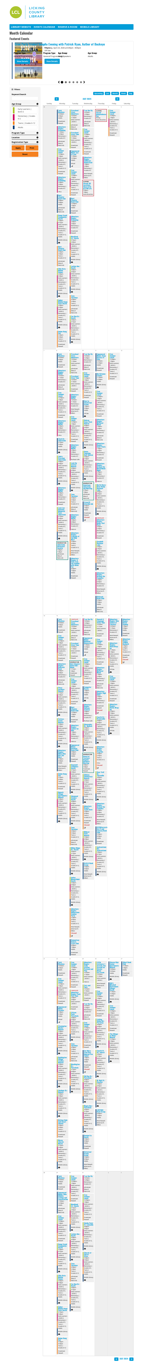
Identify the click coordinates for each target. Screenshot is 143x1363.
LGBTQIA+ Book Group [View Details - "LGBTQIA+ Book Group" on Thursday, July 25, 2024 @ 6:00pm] (101, 1111)
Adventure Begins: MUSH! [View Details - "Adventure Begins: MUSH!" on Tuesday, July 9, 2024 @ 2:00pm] (75, 446)
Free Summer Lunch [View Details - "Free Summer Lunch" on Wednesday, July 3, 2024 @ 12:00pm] (87, 130)
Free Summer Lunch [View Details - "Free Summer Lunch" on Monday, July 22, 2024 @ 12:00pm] (61, 980)
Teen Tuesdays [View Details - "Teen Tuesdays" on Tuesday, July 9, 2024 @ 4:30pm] (74, 495)
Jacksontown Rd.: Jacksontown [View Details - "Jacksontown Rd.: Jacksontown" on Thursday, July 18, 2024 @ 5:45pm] (101, 848)
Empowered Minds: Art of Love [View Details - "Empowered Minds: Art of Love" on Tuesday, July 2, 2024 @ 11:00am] (75, 152)
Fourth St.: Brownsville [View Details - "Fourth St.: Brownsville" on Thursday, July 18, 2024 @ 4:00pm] (101, 718)
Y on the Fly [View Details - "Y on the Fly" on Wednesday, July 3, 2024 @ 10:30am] (88, 110)
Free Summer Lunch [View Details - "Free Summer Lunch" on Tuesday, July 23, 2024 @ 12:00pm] (74, 964)
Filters (17, 89)
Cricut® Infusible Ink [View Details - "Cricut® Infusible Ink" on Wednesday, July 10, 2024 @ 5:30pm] (88, 503)
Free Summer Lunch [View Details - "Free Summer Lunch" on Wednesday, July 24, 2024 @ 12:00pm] (87, 1024)
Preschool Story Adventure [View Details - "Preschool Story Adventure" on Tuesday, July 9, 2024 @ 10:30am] (75, 355)
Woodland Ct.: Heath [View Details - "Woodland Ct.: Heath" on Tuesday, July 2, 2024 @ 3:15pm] (75, 237)
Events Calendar (44, 26)
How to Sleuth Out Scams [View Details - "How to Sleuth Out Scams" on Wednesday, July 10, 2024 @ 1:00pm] (88, 402)
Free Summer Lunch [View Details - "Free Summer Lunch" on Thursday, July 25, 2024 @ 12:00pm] (100, 992)
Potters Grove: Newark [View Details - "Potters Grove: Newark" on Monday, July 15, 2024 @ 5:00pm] (61, 720)
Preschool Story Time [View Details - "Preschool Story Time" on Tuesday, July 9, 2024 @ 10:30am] (75, 377)
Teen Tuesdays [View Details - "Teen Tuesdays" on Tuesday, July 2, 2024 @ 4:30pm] (74, 296)
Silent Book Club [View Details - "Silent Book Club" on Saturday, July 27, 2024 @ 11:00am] (127, 963)
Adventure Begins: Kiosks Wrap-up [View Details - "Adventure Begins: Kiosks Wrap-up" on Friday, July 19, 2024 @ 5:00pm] (114, 706)
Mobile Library (89, 26)
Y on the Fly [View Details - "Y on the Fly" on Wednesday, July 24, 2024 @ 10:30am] (88, 1004)
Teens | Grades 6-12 (26, 123)
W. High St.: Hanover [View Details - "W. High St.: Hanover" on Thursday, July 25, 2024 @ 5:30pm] (101, 1081)
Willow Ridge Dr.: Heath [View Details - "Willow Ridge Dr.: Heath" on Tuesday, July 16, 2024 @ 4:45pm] (75, 848)
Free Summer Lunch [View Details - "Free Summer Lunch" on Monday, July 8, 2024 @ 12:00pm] (61, 394)
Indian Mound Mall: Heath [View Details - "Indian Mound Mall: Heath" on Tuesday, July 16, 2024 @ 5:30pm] (75, 879)
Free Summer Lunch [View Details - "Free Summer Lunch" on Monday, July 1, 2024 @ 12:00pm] (61, 150)
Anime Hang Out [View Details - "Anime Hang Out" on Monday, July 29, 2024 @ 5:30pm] (62, 1339)
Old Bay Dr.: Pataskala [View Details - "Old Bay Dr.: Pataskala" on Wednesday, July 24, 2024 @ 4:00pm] (88, 1077)
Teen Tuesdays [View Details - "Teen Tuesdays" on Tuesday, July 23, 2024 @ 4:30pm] (74, 1044)
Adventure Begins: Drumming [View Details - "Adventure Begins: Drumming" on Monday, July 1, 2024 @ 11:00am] (62, 128)
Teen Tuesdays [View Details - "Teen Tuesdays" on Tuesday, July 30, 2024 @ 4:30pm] (74, 1264)
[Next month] (117, 99)
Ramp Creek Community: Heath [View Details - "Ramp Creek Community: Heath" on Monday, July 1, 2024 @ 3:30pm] (62, 217)
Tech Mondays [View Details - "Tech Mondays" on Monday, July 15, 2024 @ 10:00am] (61, 620)
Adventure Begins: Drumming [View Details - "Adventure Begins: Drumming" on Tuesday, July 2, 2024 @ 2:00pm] (75, 218)
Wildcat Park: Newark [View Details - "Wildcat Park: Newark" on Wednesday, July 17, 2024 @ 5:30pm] (86, 833)
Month (115, 93)
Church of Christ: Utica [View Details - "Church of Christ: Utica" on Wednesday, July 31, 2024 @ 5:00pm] (87, 1254)
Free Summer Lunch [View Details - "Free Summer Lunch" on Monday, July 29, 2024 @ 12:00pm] (61, 1217)
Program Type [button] (18, 133)
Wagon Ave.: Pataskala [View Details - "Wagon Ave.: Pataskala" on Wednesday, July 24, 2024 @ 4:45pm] (88, 1106)
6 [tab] (81, 82)
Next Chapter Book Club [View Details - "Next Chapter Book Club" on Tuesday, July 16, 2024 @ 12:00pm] (74, 708)
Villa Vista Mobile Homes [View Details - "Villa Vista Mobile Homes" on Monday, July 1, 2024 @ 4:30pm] (62, 270)
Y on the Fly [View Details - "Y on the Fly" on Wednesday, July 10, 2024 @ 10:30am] (88, 354)
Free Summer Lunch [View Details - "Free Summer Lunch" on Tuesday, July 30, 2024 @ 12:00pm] (74, 1177)
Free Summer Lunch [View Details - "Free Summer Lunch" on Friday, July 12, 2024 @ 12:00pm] (113, 355)
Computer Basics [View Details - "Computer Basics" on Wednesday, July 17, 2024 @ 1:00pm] (87, 688)
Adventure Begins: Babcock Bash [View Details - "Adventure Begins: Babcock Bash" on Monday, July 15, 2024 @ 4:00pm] (62, 666)
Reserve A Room (67, 26)
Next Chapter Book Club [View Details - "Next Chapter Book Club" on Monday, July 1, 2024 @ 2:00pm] (62, 196)
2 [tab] (65, 82)
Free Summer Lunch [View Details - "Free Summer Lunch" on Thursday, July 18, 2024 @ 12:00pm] (100, 641)
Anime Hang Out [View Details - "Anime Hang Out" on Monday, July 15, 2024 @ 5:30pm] (62, 774)
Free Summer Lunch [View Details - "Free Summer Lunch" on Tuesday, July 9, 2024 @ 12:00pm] (74, 418)
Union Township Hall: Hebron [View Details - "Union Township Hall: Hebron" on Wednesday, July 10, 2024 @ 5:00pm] (88, 453)
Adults (20, 127)
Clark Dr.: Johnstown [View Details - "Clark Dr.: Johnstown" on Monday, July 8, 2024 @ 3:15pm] (62, 439)
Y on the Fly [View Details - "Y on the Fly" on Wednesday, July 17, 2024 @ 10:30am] (88, 619)
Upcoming (98, 93)
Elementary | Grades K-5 (26, 117)
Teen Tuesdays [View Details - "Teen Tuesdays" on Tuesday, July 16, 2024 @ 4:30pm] (74, 828)
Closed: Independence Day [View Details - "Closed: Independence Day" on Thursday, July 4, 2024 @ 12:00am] (101, 114)
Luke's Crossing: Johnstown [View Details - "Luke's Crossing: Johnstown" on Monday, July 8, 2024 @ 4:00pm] (62, 458)
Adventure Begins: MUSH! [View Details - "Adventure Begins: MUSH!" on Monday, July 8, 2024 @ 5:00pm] (62, 489)
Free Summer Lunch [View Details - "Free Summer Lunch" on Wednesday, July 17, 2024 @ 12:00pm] (87, 660)
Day (130, 93)
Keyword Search (19, 94)
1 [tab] (62, 82)
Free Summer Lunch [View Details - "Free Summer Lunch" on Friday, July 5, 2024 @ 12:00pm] (113, 112)
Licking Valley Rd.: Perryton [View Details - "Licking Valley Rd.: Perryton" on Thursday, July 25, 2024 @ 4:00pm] (100, 1021)
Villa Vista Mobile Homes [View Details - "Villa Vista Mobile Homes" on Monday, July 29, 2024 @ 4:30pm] (62, 1277)
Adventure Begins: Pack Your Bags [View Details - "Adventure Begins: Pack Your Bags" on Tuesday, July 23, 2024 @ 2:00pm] (75, 994)
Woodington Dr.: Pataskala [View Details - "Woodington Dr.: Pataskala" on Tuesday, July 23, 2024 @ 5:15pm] (75, 1065)
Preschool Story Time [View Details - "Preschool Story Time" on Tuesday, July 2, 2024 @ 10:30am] (75, 133)
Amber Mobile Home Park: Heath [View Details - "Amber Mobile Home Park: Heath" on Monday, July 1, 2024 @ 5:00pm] (62, 301)
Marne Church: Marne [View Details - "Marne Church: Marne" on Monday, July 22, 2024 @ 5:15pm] (61, 1141)
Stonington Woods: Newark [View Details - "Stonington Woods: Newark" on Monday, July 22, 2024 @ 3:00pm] (62, 1027)
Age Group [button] (16, 104)
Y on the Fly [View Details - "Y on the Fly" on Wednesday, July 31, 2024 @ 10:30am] (88, 1176)
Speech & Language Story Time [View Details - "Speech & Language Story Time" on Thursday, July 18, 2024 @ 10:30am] (101, 620)
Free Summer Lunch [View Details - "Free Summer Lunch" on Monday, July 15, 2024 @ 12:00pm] (61, 637)
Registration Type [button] (20, 142)
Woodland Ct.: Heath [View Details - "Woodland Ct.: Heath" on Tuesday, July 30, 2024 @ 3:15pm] (75, 1205)
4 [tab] (73, 82)
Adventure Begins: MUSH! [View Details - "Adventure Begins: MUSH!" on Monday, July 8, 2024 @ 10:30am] (62, 372)
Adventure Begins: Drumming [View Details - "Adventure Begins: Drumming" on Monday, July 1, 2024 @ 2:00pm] (62, 178)
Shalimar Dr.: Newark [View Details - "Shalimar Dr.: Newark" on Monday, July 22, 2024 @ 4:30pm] (62, 1091)
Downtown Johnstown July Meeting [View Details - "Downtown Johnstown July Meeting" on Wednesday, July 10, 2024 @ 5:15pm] (87, 486)
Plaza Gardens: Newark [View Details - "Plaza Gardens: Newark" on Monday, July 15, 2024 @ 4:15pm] (61, 689)
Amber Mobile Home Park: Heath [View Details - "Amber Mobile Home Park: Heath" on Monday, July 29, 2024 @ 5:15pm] (62, 1308)
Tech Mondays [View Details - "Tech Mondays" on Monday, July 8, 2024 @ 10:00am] (61, 355)
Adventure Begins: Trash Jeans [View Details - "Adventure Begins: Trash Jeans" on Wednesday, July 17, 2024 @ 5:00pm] (88, 807)
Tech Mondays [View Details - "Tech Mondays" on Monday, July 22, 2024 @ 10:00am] (61, 963)
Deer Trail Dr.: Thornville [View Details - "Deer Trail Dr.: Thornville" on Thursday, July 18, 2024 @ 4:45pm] (100, 773)
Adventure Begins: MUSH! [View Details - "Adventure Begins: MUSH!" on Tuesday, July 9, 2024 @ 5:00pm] (75, 516)
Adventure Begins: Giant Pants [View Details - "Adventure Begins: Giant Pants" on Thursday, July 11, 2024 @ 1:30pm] (101, 445)
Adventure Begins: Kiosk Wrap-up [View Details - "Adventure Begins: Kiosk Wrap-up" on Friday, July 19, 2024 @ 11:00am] (114, 645)
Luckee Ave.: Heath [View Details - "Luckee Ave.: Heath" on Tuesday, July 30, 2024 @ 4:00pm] (75, 1235)
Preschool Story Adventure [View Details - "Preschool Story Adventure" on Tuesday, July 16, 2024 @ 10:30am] (75, 622)
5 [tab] (77, 82)
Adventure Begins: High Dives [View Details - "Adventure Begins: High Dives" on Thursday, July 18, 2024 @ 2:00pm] (101, 693)
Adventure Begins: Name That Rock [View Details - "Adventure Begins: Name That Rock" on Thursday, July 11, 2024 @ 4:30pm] (101, 522)
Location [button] (16, 137)
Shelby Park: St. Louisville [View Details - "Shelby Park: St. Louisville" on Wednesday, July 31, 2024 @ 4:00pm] (88, 1224)
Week (123, 93)
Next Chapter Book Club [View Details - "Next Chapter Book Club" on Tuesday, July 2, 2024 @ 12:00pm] (74, 200)
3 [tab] (69, 82)
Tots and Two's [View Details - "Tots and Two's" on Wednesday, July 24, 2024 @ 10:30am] (87, 986)
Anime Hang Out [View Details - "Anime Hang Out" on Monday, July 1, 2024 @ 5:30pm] (62, 332)
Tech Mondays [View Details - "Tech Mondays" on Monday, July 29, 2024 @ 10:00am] (61, 1177)
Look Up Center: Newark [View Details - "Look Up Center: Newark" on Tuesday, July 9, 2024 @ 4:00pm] (74, 464)
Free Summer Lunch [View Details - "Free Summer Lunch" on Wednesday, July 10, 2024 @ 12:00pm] (87, 374)
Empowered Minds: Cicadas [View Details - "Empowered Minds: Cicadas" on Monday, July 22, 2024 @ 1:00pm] (62, 1008)
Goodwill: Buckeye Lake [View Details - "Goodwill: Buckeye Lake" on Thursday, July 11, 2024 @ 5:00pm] (100, 543)
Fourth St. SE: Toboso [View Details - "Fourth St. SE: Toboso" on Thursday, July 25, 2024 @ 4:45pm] (101, 1051)
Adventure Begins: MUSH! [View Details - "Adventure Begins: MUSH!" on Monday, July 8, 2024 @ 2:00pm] (62, 422)
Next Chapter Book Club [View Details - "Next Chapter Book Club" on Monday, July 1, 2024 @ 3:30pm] (62, 248)
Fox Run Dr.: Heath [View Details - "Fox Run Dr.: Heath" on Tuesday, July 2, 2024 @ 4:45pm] (75, 317)
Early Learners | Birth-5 (25, 110)
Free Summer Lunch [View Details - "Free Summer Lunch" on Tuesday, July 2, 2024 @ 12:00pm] (74, 171)
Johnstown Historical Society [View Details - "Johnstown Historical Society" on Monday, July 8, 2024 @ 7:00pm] (61, 546)
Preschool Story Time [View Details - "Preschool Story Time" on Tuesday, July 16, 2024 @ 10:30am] (75, 644)
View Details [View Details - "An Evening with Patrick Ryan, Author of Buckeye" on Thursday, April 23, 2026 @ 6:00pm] (52, 61)
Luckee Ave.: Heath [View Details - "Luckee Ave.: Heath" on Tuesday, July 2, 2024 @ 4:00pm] (75, 267)
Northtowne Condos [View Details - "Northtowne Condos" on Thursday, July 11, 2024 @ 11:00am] (101, 374)
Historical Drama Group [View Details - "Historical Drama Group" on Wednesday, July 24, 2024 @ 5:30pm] (87, 1153)
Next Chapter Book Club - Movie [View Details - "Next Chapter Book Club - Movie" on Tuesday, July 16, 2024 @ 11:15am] (75, 665)
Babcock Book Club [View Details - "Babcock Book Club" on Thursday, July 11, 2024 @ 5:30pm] (100, 597)
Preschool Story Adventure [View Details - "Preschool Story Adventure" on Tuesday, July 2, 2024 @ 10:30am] (75, 112)
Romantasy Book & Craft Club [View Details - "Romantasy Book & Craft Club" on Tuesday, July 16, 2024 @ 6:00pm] (75, 941)
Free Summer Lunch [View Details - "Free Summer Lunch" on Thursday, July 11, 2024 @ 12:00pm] (100, 393)
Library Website (21, 26)
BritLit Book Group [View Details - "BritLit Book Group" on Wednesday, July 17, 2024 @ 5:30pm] (88, 864)
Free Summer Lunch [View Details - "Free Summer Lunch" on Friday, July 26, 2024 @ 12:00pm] (113, 1007)
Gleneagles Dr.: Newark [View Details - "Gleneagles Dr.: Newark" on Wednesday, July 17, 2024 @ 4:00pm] (88, 725)
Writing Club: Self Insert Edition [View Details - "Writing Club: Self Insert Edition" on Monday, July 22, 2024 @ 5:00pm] (63, 1121)
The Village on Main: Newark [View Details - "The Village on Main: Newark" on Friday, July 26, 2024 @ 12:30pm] (114, 1035)
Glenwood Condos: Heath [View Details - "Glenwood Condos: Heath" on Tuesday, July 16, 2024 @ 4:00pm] (74, 797)
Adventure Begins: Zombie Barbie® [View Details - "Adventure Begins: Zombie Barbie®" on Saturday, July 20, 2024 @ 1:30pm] (126, 641)
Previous (58, 82)
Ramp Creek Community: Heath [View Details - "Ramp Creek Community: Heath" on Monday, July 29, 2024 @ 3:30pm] (62, 1245)
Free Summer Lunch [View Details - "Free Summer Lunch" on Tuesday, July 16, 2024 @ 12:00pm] (74, 680)
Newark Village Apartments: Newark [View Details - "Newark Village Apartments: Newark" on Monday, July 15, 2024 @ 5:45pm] (62, 794)
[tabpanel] (71, 61)
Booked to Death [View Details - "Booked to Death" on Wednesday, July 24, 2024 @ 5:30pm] (88, 1136)
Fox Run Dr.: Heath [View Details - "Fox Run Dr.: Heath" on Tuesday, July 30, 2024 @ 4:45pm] (75, 1285)
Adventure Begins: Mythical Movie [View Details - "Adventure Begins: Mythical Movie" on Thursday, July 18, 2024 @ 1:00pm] (100, 670)
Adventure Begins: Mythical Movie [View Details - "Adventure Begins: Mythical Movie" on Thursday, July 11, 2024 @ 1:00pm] (100, 422)
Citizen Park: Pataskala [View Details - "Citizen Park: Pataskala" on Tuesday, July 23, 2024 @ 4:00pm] (74, 1014)
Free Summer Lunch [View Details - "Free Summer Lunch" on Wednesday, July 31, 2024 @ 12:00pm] (87, 1196)
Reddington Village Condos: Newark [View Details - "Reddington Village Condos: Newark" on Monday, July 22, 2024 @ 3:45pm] (62, 1060)
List (107, 93)
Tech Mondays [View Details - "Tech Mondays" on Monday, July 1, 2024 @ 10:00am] (61, 111)
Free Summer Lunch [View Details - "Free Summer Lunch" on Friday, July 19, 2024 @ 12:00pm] (113, 677)
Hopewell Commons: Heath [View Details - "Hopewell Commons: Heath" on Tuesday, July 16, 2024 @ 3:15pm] (74, 766)
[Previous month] (57, 99)
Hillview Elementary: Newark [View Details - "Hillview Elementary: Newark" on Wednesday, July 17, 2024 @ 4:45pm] (88, 776)
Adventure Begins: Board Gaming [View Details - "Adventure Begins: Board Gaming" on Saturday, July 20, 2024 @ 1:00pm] (126, 621)
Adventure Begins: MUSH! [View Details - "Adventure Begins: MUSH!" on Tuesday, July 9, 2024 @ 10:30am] (75, 396)
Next (84, 82)
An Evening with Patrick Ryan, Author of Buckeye (74, 44)
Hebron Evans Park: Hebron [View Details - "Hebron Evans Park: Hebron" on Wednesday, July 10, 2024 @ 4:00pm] (88, 421)
